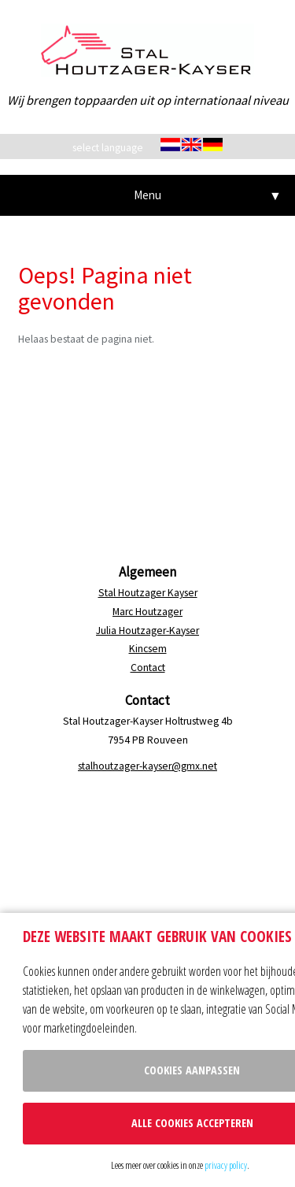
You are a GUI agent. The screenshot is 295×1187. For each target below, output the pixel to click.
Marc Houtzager (147, 611)
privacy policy (226, 1165)
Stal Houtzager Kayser (147, 592)
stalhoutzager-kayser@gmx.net (147, 766)
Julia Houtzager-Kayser (147, 630)
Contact (148, 667)
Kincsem (148, 648)
